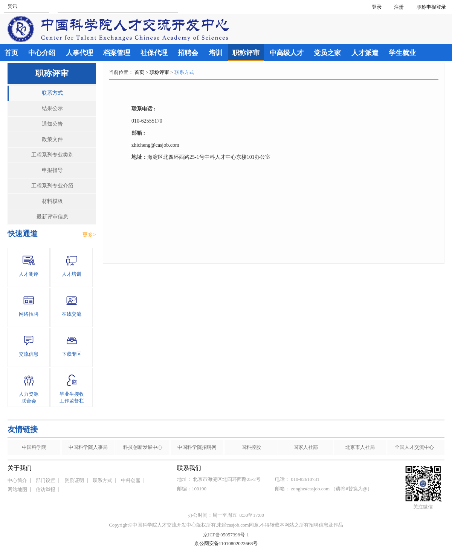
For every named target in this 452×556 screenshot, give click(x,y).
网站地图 (17, 489)
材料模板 (52, 201)
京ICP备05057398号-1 (226, 535)
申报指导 (52, 170)
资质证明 (74, 480)
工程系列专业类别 (52, 155)
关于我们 (20, 468)
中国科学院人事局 (88, 447)
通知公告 (52, 124)
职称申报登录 (433, 7)
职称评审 (159, 72)
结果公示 (52, 108)
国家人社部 (305, 447)
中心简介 (17, 480)
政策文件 (52, 139)
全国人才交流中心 (414, 447)
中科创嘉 (130, 480)
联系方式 (52, 93)
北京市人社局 (360, 447)
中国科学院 (34, 447)
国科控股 (251, 447)
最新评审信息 (52, 217)
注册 (399, 7)
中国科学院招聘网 (197, 447)
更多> (89, 235)
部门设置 (45, 480)
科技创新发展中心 (142, 447)
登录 (377, 7)
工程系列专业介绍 (52, 186)
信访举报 (45, 489)
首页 (139, 72)
